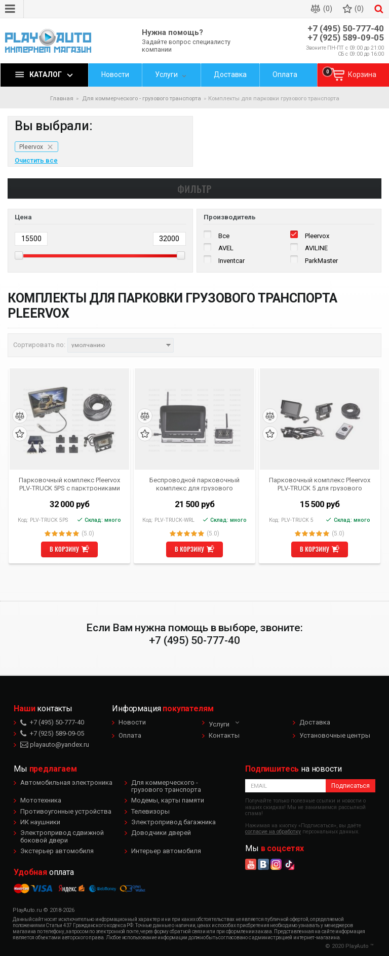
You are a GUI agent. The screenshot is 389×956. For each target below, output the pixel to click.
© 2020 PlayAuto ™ (349, 946)
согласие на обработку (273, 831)
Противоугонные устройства (65, 811)
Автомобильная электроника (66, 782)
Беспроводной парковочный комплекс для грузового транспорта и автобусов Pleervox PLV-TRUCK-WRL (194, 483)
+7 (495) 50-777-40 (345, 28)
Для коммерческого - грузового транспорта (166, 786)
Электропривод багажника (173, 822)
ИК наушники (40, 822)
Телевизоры (150, 811)
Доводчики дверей (161, 832)
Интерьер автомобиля (166, 851)
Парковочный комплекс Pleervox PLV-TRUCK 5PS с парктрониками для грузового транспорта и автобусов (69, 483)
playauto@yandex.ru (54, 744)
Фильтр (194, 188)
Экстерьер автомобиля (57, 851)
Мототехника (40, 800)
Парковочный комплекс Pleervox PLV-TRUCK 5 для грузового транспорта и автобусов (319, 483)
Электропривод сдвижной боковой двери (62, 836)
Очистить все (36, 160)
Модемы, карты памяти (167, 800)
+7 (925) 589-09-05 (345, 37)
